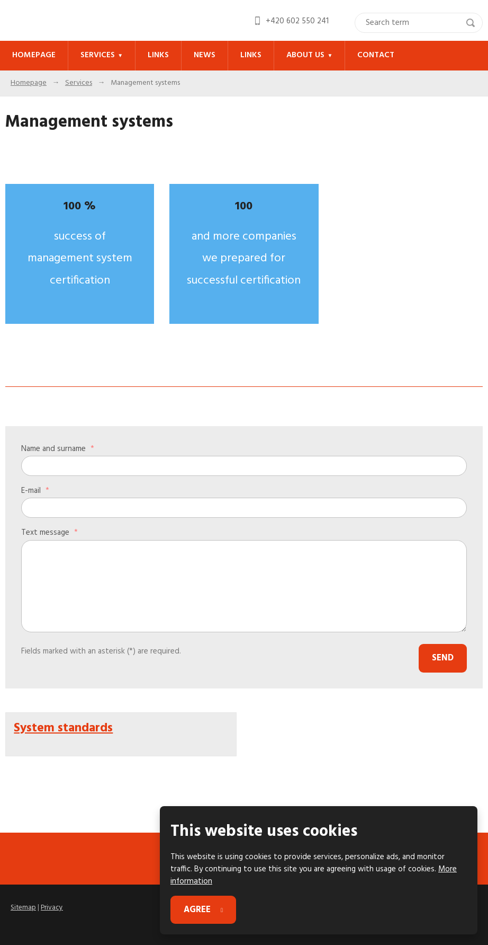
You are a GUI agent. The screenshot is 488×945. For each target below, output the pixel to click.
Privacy (51, 905)
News (200, 55)
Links (155, 55)
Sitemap (23, 905)
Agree (198, 910)
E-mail (35, 490)
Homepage (33, 55)
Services (96, 55)
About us (300, 55)
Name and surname (57, 448)
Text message (49, 532)
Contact (369, 55)
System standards (62, 723)
